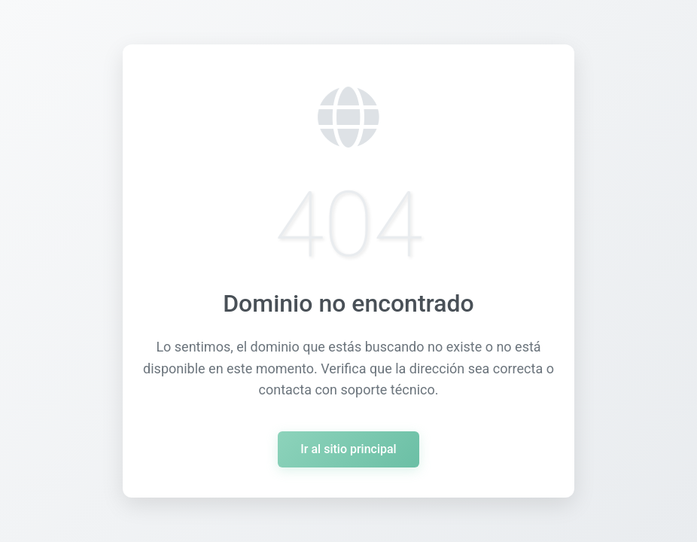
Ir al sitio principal (348, 449)
